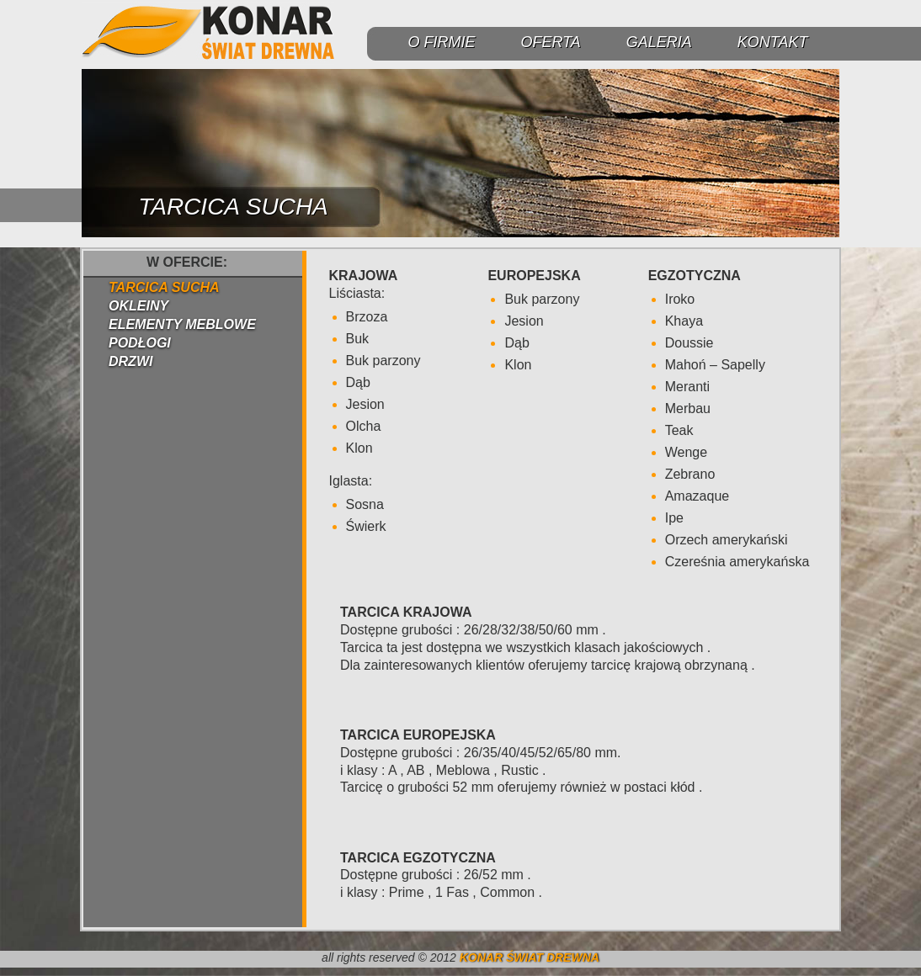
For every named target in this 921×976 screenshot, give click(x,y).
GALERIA (659, 42)
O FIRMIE (441, 42)
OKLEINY (138, 306)
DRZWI (130, 361)
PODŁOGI (140, 343)
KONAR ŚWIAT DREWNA (529, 957)
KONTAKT (772, 42)
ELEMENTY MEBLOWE (182, 324)
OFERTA (550, 42)
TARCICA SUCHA (164, 287)
